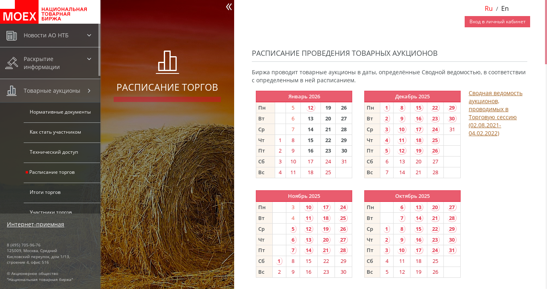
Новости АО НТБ (46, 35)
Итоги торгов (45, 192)
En (505, 8)
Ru (489, 8)
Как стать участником (55, 131)
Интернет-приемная (35, 224)
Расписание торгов (52, 172)
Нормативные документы (60, 111)
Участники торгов (51, 212)
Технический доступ (54, 152)
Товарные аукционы (52, 90)
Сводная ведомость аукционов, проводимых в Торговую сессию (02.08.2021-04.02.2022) (496, 113)
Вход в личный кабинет (497, 21)
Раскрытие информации (42, 63)
